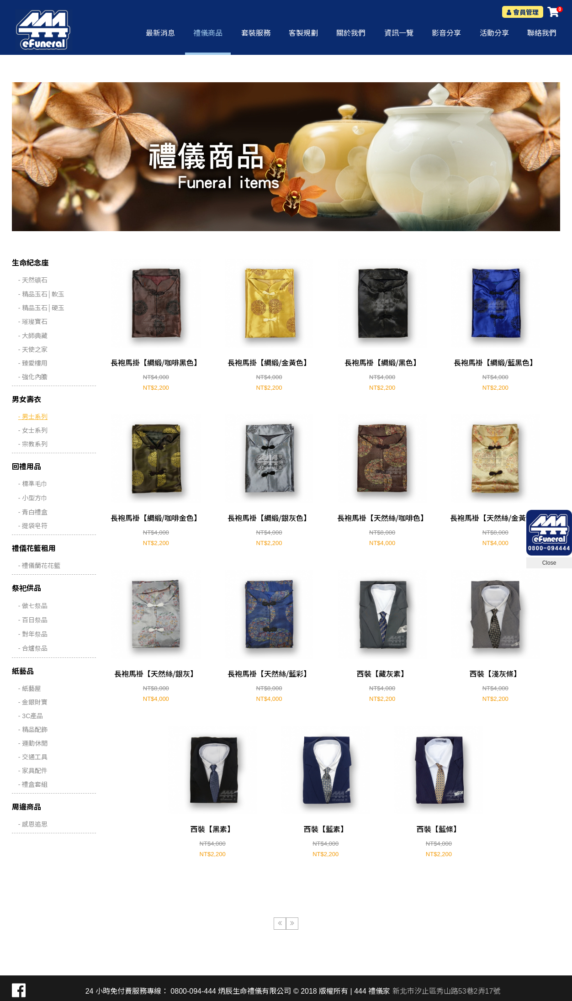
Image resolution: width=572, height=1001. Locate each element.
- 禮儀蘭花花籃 (39, 565)
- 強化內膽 (33, 377)
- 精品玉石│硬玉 (41, 308)
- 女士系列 (33, 430)
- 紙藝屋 (30, 688)
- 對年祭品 (33, 634)
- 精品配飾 (33, 729)
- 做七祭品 (33, 605)
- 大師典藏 (33, 335)
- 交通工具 (33, 757)
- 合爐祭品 (33, 648)
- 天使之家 (33, 349)
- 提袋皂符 (33, 526)
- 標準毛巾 (33, 483)
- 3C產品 (30, 716)
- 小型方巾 (33, 498)
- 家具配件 (33, 770)
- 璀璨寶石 (33, 321)
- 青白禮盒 (33, 512)
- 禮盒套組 (33, 784)
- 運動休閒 (33, 743)
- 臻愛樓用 (33, 363)
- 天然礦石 (33, 280)
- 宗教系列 (33, 444)
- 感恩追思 (33, 824)
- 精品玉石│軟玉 (41, 294)
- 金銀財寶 (33, 702)
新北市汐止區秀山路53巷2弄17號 (446, 991)
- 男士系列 (33, 416)
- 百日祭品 (33, 620)
